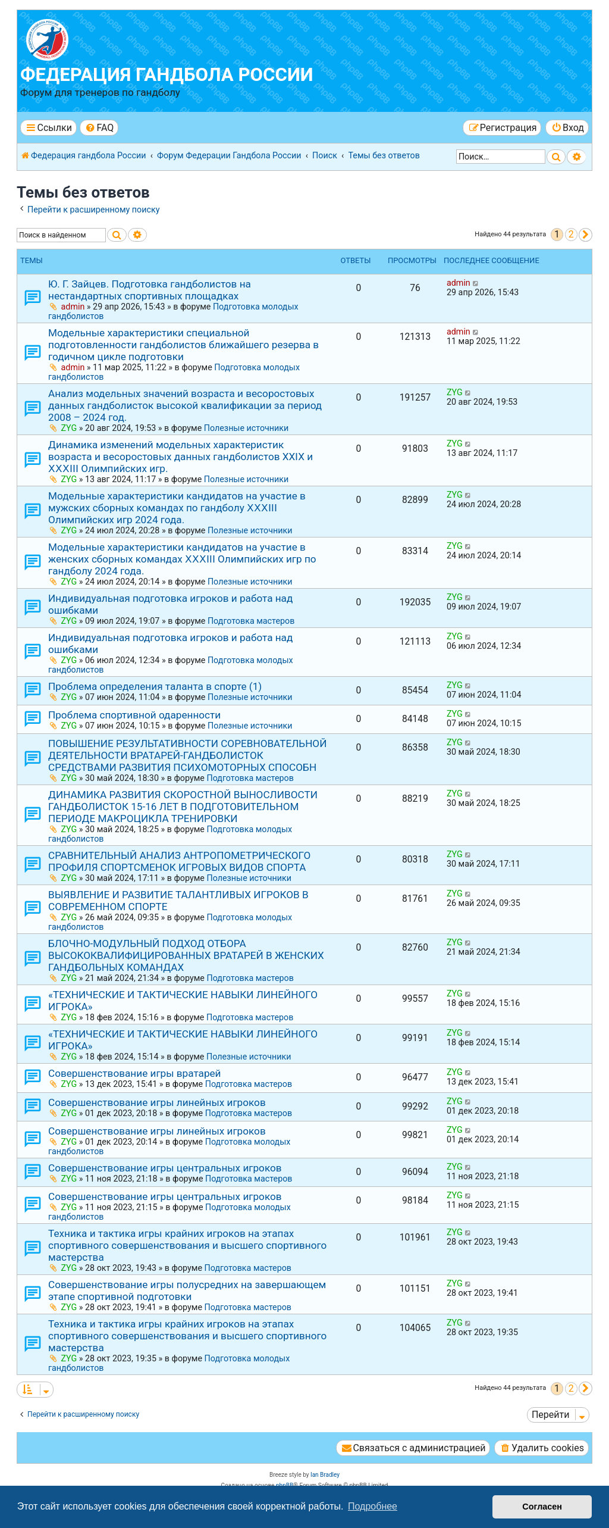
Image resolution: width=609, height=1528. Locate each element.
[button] (585, 235)
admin (73, 306)
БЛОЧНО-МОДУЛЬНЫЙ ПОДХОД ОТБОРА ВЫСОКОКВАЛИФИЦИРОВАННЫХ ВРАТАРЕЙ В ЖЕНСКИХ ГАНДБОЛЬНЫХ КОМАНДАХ (186, 955)
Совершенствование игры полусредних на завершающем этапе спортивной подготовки (187, 1290)
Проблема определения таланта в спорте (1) (155, 686)
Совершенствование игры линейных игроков (157, 1102)
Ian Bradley (325, 1474)
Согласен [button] (542, 1506)
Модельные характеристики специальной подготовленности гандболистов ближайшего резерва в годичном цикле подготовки (183, 345)
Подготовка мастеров (251, 621)
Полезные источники (246, 428)
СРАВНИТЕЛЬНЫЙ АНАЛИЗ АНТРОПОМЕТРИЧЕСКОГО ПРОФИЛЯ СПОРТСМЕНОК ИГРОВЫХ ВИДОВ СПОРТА (179, 861)
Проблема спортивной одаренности (134, 715)
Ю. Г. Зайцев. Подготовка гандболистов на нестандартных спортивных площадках (149, 290)
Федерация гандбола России (166, 75)
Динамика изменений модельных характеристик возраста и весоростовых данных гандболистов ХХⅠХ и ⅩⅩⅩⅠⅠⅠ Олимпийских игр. (180, 456)
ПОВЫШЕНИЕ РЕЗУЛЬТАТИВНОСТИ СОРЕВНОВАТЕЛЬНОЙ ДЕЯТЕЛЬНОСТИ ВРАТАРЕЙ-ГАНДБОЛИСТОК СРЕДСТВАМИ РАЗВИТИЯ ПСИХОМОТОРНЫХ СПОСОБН (187, 755)
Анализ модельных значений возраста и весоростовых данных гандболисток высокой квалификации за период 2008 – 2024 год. (185, 405)
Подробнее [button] (372, 1506)
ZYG (69, 428)
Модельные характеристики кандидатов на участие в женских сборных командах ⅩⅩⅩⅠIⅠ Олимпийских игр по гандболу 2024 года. (182, 559)
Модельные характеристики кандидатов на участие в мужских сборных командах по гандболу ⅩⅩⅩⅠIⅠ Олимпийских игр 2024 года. (177, 508)
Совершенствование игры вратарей (134, 1073)
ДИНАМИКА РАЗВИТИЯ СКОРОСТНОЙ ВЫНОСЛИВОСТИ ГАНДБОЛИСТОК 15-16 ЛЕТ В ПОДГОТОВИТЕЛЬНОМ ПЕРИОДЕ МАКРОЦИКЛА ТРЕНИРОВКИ (183, 806)
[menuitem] (99, 128)
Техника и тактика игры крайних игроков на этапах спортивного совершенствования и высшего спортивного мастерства (187, 1245)
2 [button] (571, 234)
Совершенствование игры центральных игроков (165, 1168)
